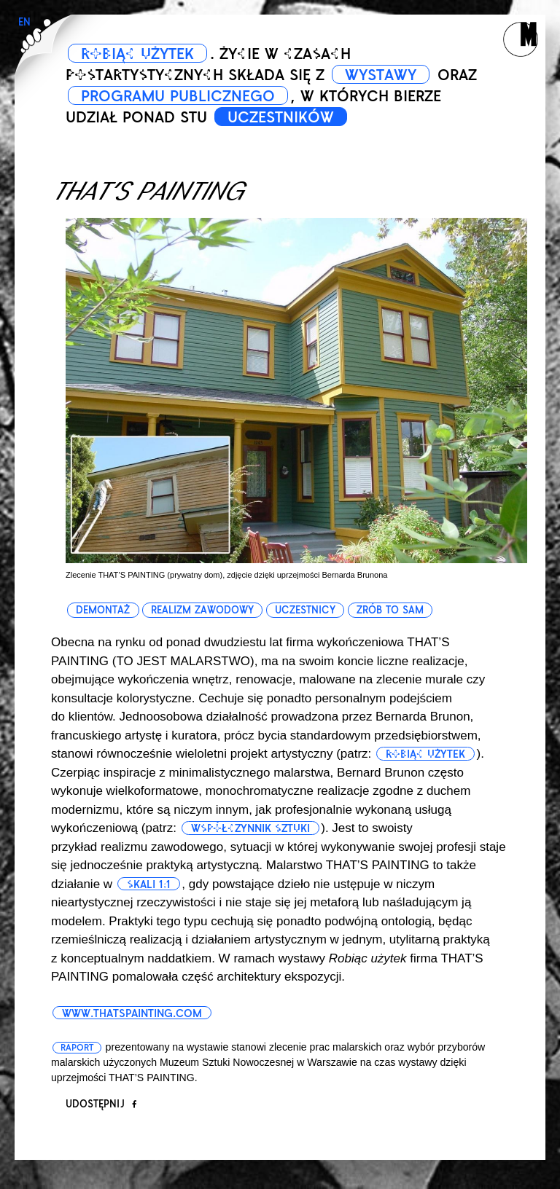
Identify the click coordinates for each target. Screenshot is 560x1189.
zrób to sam (390, 610)
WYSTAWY (380, 75)
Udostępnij (101, 1104)
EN (24, 22)
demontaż (103, 610)
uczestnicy (305, 610)
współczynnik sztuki (250, 828)
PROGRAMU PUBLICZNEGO (178, 96)
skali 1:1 (149, 884)
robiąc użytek (425, 754)
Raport (77, 1047)
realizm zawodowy (202, 610)
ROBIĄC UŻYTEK (137, 54)
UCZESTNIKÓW (281, 117)
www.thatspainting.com (132, 1013)
